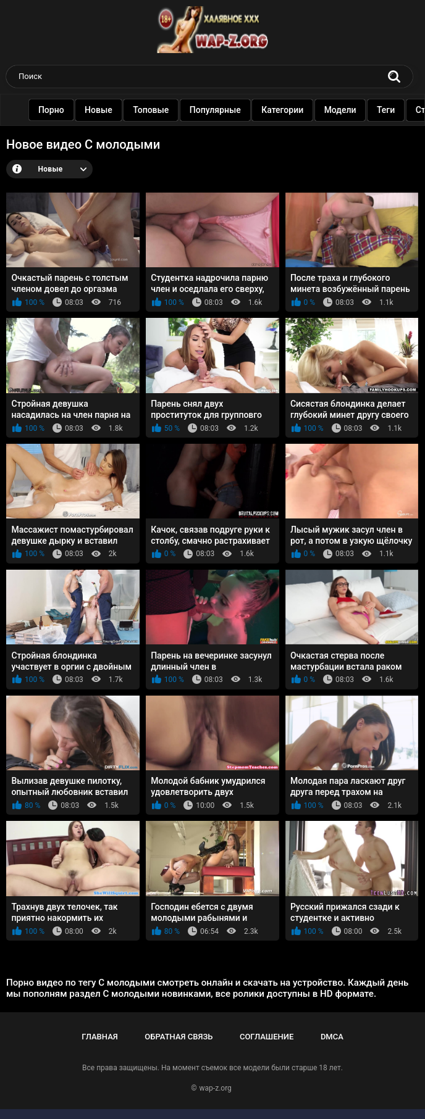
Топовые (152, 110)
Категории (284, 110)
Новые (100, 110)
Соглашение (266, 1036)
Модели (342, 110)
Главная (100, 1036)
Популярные (216, 110)
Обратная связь (178, 1036)
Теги (387, 110)
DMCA (332, 1036)
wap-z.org (216, 1088)
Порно (52, 110)
